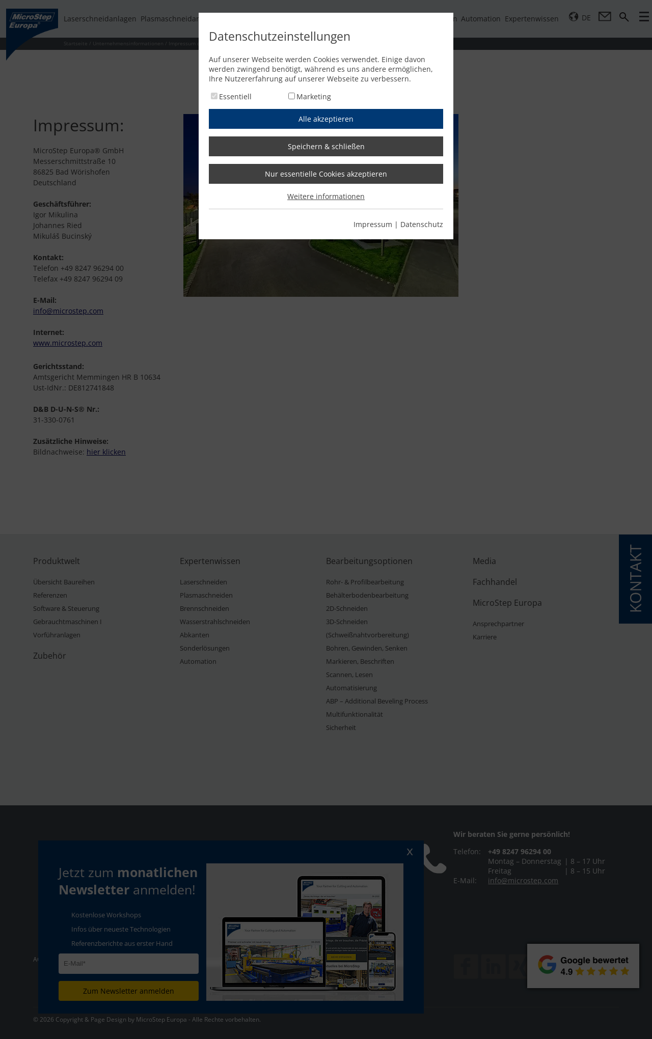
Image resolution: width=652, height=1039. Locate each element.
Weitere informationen (326, 196)
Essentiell (235, 96)
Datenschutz (421, 224)
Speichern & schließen (326, 146)
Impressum (373, 224)
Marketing (313, 96)
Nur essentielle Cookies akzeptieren (326, 174)
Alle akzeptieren (326, 119)
